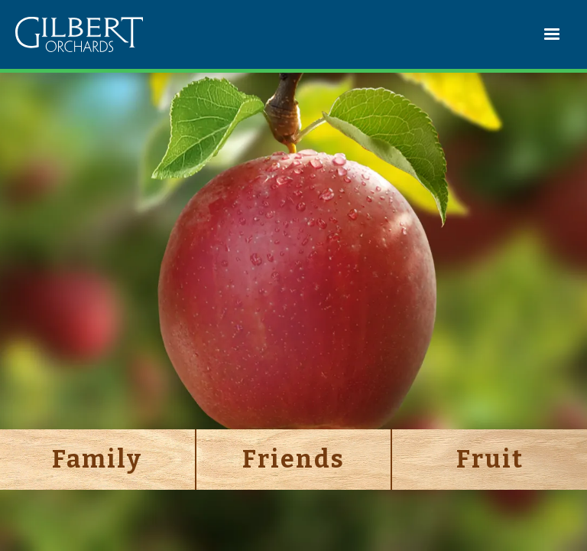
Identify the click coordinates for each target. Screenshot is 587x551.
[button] (552, 34)
